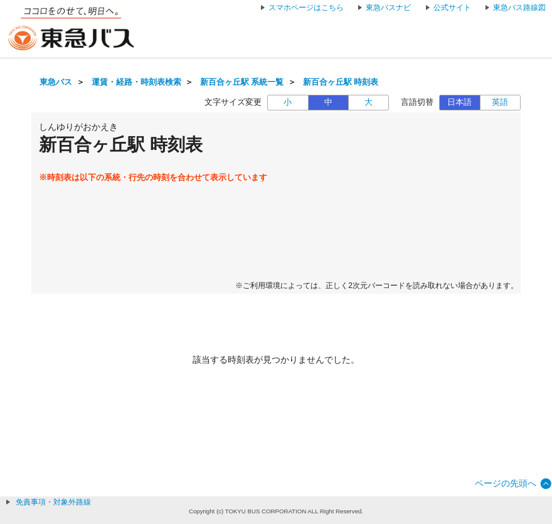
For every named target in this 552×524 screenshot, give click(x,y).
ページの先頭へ (505, 483)
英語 (500, 102)
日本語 (459, 102)
